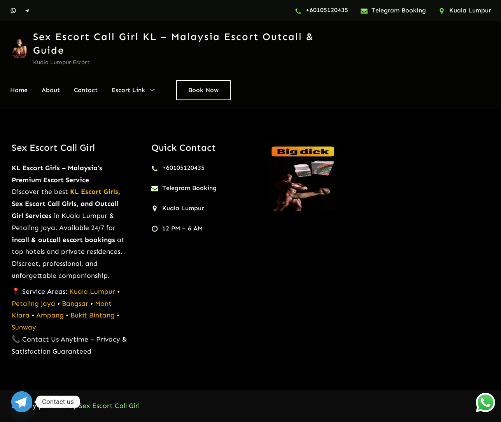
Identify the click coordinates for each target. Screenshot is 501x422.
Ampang (51, 315)
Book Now (203, 90)
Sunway (24, 327)
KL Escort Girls (94, 191)
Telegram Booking (398, 10)
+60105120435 (327, 10)
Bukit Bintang (92, 315)
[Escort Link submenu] (152, 89)
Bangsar (76, 303)
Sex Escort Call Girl (53, 147)
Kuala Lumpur (92, 291)
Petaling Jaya (33, 303)
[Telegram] (21, 401)
